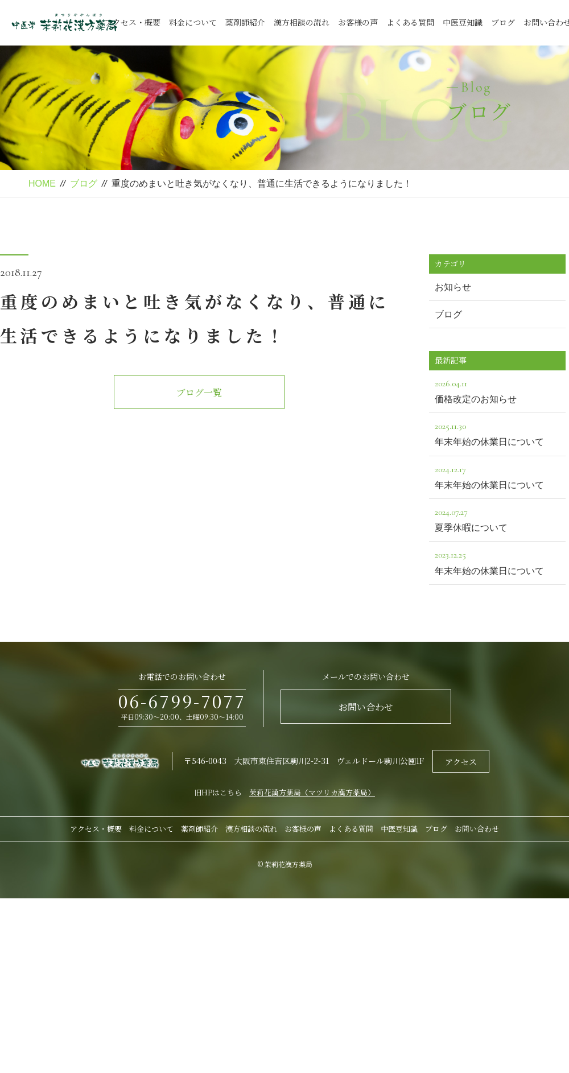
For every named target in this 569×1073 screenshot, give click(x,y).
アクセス (461, 761)
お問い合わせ (366, 706)
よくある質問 (410, 22)
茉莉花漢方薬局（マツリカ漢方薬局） (312, 792)
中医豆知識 (463, 22)
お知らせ (453, 287)
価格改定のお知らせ (497, 390)
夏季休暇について (497, 519)
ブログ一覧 (199, 392)
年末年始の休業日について (497, 433)
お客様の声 (358, 22)
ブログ (503, 22)
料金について (193, 22)
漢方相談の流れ (301, 22)
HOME (42, 183)
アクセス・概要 (132, 22)
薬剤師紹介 (245, 22)
